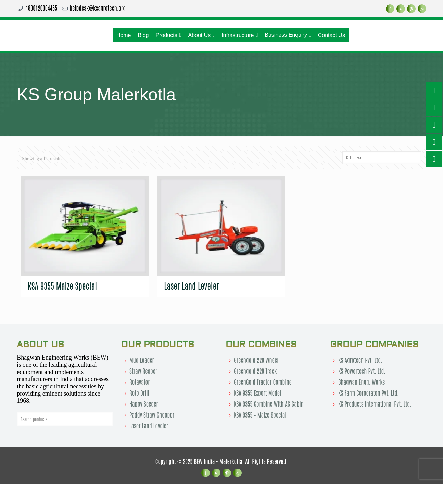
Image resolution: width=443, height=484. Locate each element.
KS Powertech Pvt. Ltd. (361, 370)
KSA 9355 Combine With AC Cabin (269, 403)
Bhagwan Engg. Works (361, 381)
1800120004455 (41, 7)
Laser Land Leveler (191, 285)
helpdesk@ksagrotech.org (97, 7)
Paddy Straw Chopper (151, 414)
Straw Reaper (143, 370)
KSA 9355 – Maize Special (260, 414)
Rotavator (139, 381)
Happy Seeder (143, 403)
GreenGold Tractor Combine (263, 381)
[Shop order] (381, 157)
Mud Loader (141, 359)
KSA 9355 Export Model (257, 392)
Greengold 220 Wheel (256, 359)
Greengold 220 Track (255, 370)
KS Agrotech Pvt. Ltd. (360, 359)
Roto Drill (139, 392)
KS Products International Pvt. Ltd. (375, 403)
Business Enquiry (288, 35)
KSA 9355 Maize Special (62, 285)
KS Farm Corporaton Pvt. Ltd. (368, 392)
